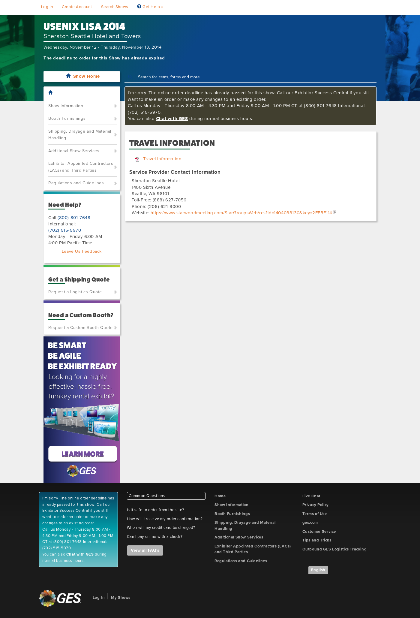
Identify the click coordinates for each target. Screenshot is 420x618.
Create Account (77, 7)
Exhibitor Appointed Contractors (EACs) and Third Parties (80, 167)
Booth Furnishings (67, 118)
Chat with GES (172, 118)
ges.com (310, 522)
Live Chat (311, 496)
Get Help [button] (150, 7)
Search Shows (114, 7)
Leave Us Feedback (82, 251)
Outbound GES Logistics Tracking (334, 549)
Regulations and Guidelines (76, 182)
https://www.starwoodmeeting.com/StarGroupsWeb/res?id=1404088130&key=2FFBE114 (241, 213)
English (318, 570)
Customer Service (319, 531)
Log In (47, 7)
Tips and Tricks (317, 540)
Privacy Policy (315, 504)
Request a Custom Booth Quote (80, 327)
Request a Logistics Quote (75, 291)
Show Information (65, 105)
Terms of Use (314, 513)
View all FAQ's (145, 550)
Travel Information (162, 158)
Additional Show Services (73, 150)
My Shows (120, 597)
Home (220, 496)
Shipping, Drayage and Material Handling (79, 135)
